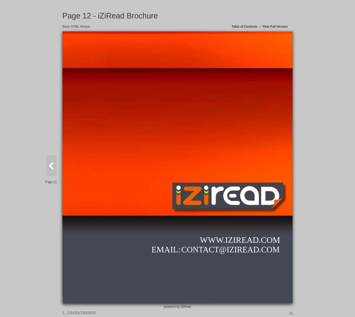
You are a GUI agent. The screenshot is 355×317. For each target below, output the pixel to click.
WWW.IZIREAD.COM (240, 240)
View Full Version (275, 26)
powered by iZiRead (177, 306)
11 (94, 313)
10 (89, 313)
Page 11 (51, 182)
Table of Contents (244, 26)
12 (290, 313)
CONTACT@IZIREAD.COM (230, 249)
